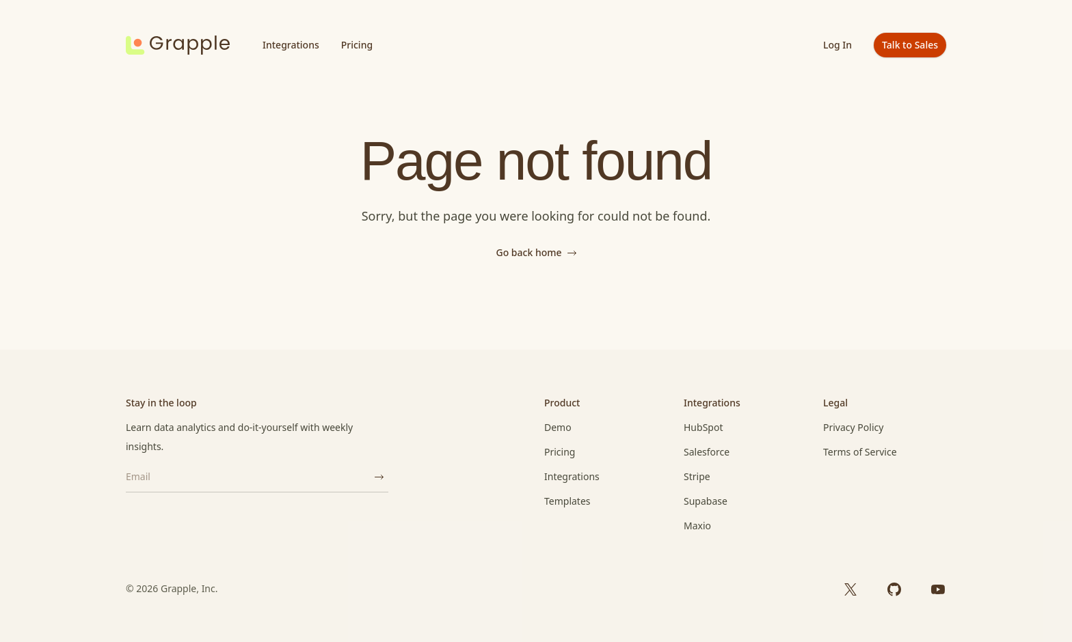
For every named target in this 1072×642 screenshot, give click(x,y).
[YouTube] (938, 588)
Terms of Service (860, 451)
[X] (850, 588)
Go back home (536, 252)
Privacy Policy (853, 427)
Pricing (357, 44)
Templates (567, 500)
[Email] (247, 476)
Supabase (705, 500)
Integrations (291, 44)
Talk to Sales (910, 44)
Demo (558, 427)
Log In (837, 44)
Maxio (697, 525)
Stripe (697, 476)
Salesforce (706, 451)
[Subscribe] (378, 476)
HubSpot (703, 427)
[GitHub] (894, 588)
